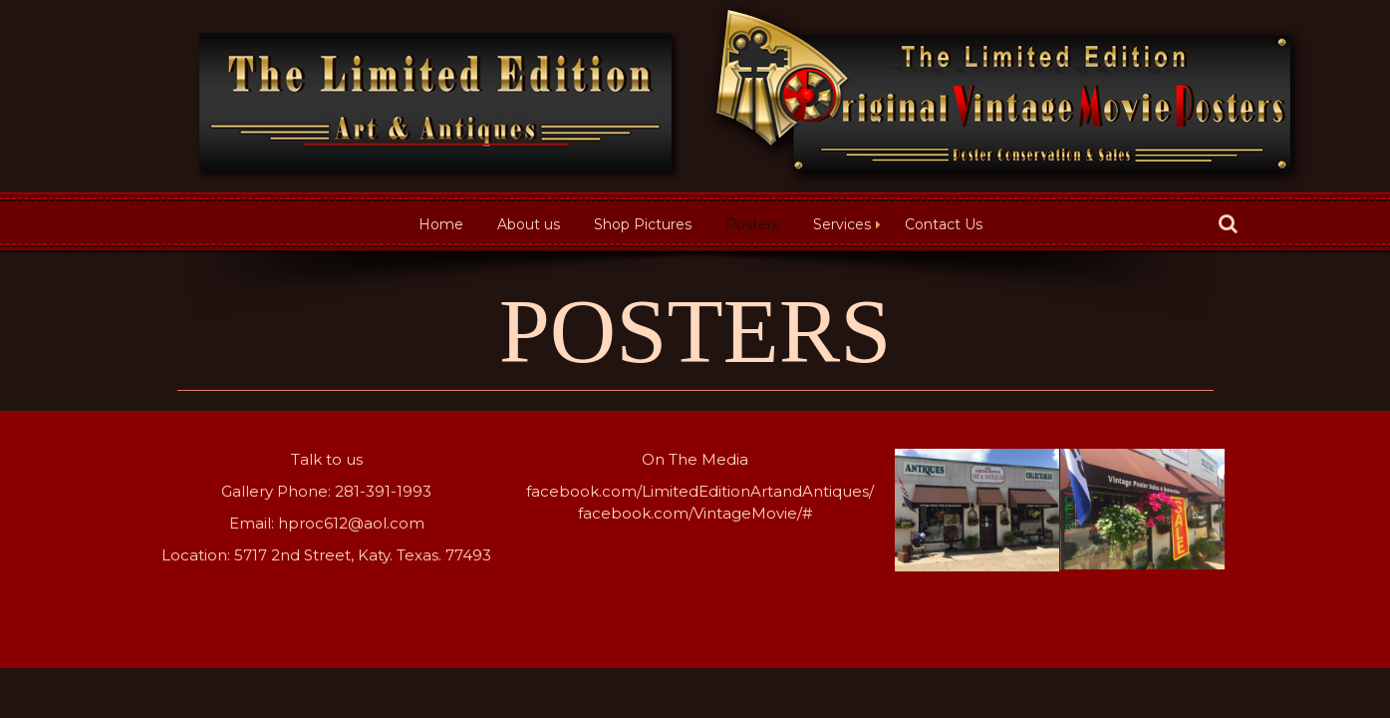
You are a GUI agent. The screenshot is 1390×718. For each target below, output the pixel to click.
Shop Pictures (643, 224)
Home (440, 224)
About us (528, 224)
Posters (752, 224)
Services (842, 224)
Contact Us (943, 224)
